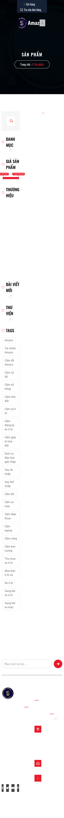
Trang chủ (25, 64)
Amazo (9, 340)
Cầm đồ (9, 494)
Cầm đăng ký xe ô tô (9, 425)
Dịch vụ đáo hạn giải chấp (10, 457)
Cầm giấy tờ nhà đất (10, 441)
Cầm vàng (11, 538)
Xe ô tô (9, 583)
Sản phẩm (39, 64)
